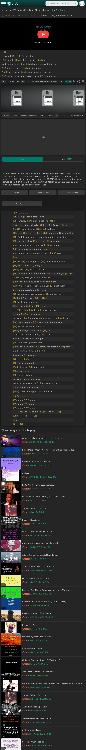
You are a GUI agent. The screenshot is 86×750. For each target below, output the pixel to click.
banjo (42, 115)
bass (51, 115)
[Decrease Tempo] (3, 81)
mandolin (33, 115)
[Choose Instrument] (57, 115)
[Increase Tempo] (23, 81)
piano (15, 115)
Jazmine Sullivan (55, 10)
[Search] (75, 3)
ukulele (24, 115)
